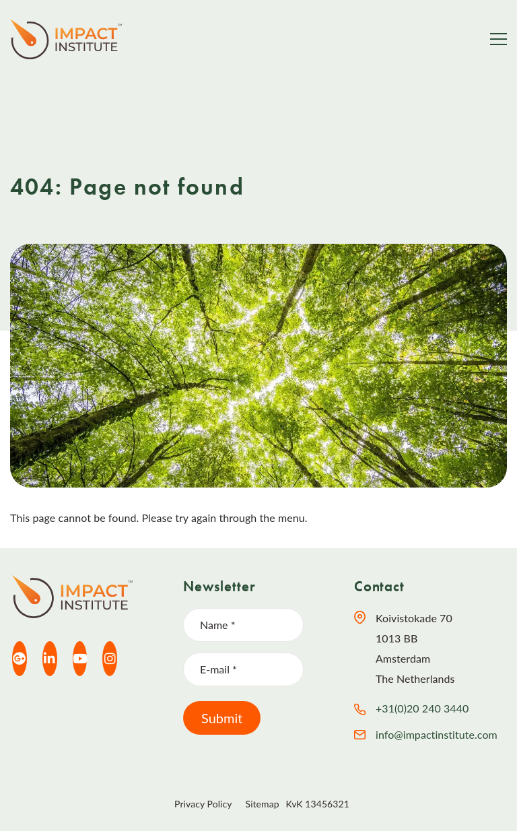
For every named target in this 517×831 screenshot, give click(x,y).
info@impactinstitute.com (436, 734)
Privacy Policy (203, 803)
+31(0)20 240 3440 (422, 708)
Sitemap (262, 803)
